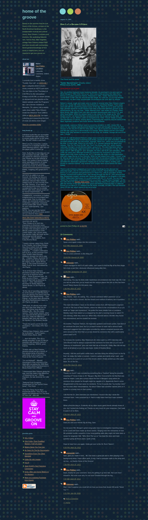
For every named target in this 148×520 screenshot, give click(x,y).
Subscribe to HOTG (41, 218)
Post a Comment (72, 499)
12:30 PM (83, 226)
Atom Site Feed (28, 218)
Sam (68, 277)
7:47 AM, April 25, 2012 (72, 479)
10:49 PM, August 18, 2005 (73, 257)
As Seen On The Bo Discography (37, 450)
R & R (27, 463)
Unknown (70, 263)
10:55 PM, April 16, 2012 (72, 365)
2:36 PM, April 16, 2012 (72, 289)
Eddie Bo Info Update (33, 459)
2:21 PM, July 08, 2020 (72, 493)
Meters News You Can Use (35, 447)
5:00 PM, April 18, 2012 (72, 414)
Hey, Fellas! (29, 438)
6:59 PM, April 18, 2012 (72, 447)
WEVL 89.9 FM (34, 115)
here (41, 214)
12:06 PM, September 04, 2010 (75, 272)
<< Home (66, 503)
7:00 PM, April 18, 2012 (72, 465)
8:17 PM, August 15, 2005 (73, 246)
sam (68, 370)
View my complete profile (31, 125)
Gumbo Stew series (82, 182)
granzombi (70, 453)
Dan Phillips (40, 66)
